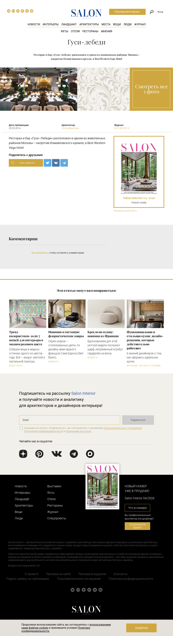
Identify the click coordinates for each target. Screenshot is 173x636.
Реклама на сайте (58, 574)
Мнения (106, 31)
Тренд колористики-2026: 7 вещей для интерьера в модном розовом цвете (26, 338)
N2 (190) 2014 (121, 128)
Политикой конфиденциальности (43, 431)
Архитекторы (89, 24)
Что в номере (137, 508)
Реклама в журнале (92, 574)
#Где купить (15, 366)
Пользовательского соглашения (123, 428)
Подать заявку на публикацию (27, 578)
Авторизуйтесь (39, 252)
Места (106, 24)
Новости (34, 24)
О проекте (31, 574)
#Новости (53, 362)
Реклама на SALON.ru (125, 211)
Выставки (54, 486)
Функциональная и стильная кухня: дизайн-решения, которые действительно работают (145, 340)
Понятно (141, 628)
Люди (127, 24)
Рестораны (90, 31)
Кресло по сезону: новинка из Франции (103, 334)
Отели (75, 31)
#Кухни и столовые (149, 366)
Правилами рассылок (78, 431)
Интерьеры (51, 24)
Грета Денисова (70, 128)
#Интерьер (132, 366)
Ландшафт (69, 24)
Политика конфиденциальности (130, 578)
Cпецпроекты (56, 518)
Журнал (140, 24)
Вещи (117, 24)
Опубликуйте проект (127, 11)
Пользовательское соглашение (79, 578)
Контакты (121, 574)
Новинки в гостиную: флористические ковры (66, 334)
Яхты (64, 31)
